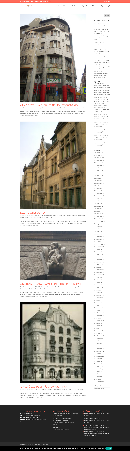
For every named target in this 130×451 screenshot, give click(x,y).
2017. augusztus (98, 275)
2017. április (97, 285)
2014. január (97, 346)
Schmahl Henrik (35, 289)
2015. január (97, 333)
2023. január (97, 180)
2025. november (98, 160)
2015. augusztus (98, 320)
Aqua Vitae (51, 287)
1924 (39, 108)
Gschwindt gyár (72, 287)
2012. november (98, 376)
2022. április (97, 185)
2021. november (98, 196)
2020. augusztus (98, 224)
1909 (35, 108)
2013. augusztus (98, 356)
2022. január (97, 191)
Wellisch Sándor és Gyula (43, 217)
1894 (39, 215)
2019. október (97, 241)
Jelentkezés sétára (74, 6)
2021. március (97, 206)
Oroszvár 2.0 (97, 42)
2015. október (97, 318)
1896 (42, 215)
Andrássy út (44, 287)
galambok (50, 389)
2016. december (98, 295)
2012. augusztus (98, 381)
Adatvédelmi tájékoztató (43, 444)
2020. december (98, 213)
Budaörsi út (54, 215)
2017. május (97, 282)
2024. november (98, 165)
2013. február (97, 369)
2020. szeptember (99, 221)
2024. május (97, 168)
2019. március (97, 254)
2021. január (97, 211)
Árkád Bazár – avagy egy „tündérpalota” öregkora (49, 105)
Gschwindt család (63, 287)
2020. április (97, 231)
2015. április (97, 328)
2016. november (98, 297)
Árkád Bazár (44, 108)
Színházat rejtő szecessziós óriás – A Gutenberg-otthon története (101, 31)
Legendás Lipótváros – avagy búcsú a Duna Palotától (101, 124)
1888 (35, 215)
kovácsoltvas (57, 389)
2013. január (97, 371)
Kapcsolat (103, 6)
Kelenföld (27, 217)
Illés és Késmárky (64, 108)
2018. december (98, 259)
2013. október (97, 353)
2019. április (97, 252)
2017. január (97, 292)
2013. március (97, 366)
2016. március (97, 305)
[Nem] (128, 448)
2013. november (98, 351)
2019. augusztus (98, 247)
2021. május (97, 201)
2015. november (98, 315)
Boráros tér (44, 389)
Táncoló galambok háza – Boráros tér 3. (43, 386)
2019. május (97, 249)
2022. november (98, 183)
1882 (35, 287)
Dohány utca (54, 108)
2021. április (97, 203)
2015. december (98, 313)
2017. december (98, 269)
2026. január (97, 155)
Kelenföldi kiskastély (32, 212)
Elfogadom (108, 448)
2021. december (98, 193)
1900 (39, 287)
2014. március (97, 341)
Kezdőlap (58, 6)
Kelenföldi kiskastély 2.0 (100, 56)
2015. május (97, 325)
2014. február (97, 343)
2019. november (98, 239)
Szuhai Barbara (29, 108)
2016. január (97, 310)
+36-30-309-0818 (25, 1)
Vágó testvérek (80, 108)
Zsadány (53, 217)
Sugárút (42, 289)
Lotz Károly (27, 289)
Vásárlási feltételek (26, 444)
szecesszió (72, 108)
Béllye (46, 215)
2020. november (98, 216)
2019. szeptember (99, 244)
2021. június (97, 198)
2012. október (97, 379)
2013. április (97, 364)
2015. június (97, 323)
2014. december (98, 336)
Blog (82, 6)
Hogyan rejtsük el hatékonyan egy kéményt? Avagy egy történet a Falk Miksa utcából (96, 427)
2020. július (97, 226)
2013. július (97, 358)
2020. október (97, 219)
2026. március (97, 152)
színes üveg (71, 389)
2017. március (97, 287)
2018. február (97, 267)
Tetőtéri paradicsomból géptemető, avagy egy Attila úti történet (101, 25)
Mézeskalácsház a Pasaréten (101, 45)
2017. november (98, 272)
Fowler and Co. (63, 215)
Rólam (88, 6)
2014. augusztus (98, 338)
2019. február (97, 257)
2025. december (98, 157)
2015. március (97, 331)
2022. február (97, 188)
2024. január (97, 173)
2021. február (97, 208)
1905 (35, 389)
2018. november (98, 262)
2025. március (97, 163)
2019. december (98, 236)
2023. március (97, 175)
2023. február (97, 178)
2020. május (97, 229)
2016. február (97, 308)
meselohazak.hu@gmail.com (32, 415)
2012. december (98, 374)
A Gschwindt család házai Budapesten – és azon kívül (50, 283)
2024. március (97, 170)
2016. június (97, 300)
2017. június (97, 280)
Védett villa (106, 90)
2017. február (97, 290)
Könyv (65, 6)
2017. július (97, 277)
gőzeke (69, 215)
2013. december (98, 348)
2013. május (97, 361)
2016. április (97, 303)
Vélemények (95, 6)
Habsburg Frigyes (77, 215)
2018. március (97, 264)
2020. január (97, 234)
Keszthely (33, 217)
